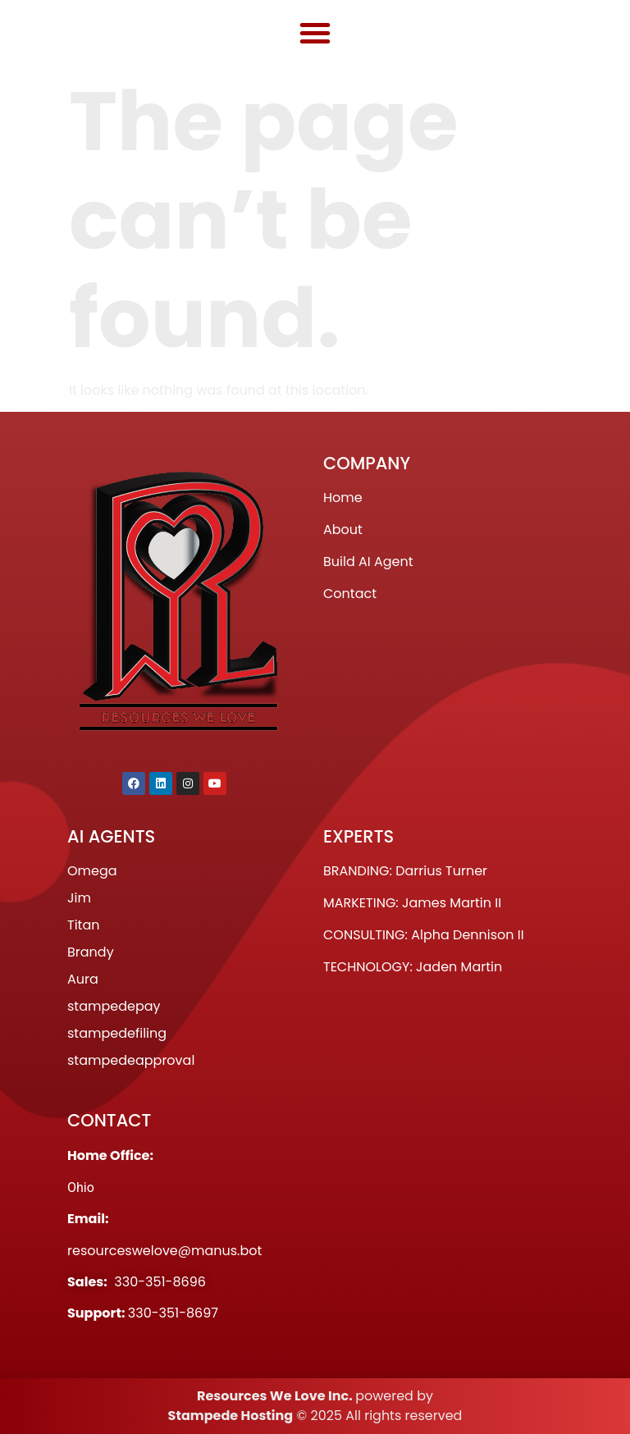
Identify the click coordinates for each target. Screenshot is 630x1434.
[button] (315, 32)
